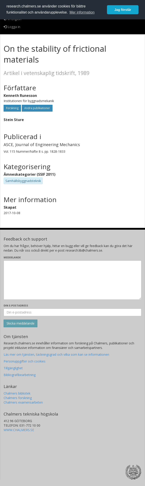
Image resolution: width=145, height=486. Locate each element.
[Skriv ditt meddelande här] (72, 280)
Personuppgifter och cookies (24, 361)
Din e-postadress (16, 305)
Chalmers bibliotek (17, 393)
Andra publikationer (37, 108)
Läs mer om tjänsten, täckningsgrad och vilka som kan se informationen (56, 354)
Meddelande (12, 257)
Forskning (12, 108)
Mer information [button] (82, 12)
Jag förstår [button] (122, 10)
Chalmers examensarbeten (23, 402)
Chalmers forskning (18, 398)
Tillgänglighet (13, 368)
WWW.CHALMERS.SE (19, 430)
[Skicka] (20, 323)
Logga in (12, 27)
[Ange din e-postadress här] (72, 312)
